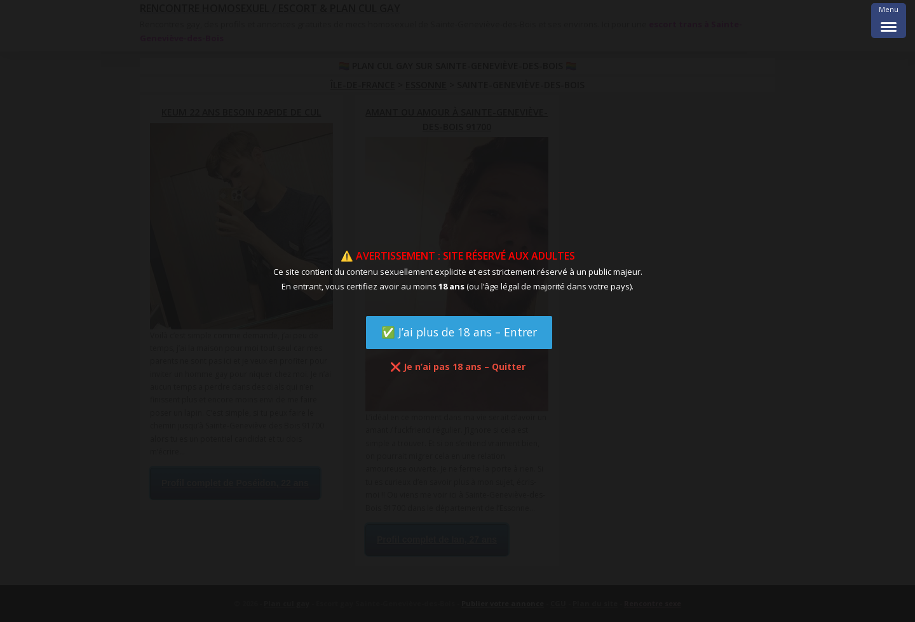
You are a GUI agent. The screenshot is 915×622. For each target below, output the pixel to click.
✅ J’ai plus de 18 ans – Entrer (459, 332)
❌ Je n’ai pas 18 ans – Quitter (457, 367)
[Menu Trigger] (888, 20)
